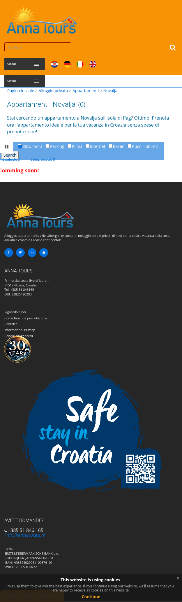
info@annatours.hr (25, 535)
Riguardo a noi (15, 312)
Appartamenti (86, 90)
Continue (91, 596)
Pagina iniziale (20, 90)
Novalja (110, 90)
